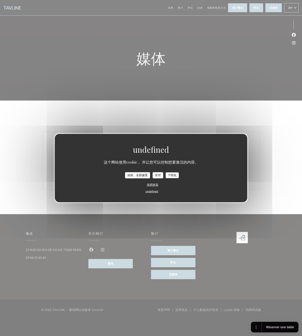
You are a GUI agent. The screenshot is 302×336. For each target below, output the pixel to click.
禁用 (158, 175)
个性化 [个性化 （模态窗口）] (172, 175)
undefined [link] (151, 191)
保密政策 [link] (152, 184)
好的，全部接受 (137, 175)
